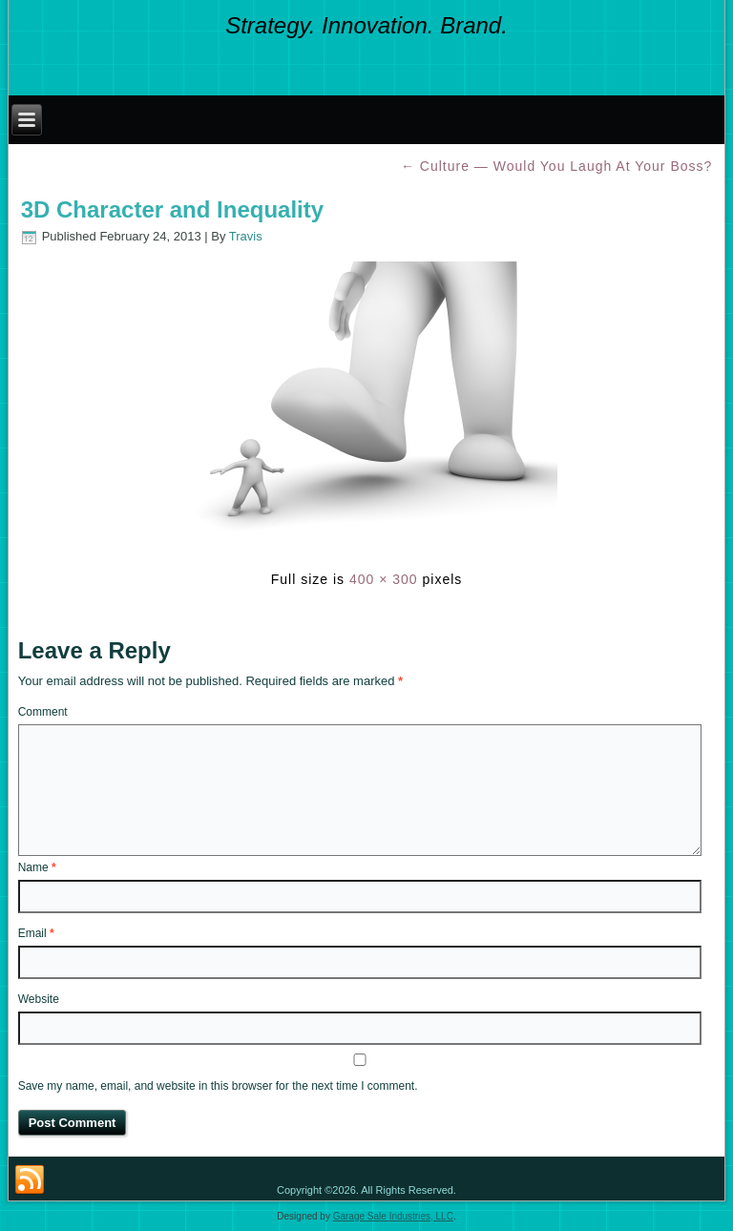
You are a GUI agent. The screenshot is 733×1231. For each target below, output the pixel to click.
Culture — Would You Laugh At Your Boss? (556, 166)
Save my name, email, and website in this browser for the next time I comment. (218, 1086)
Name (37, 867)
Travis (245, 236)
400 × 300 (383, 579)
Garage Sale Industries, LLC (393, 1216)
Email (36, 933)
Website (38, 999)
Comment (43, 712)
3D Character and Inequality (172, 209)
